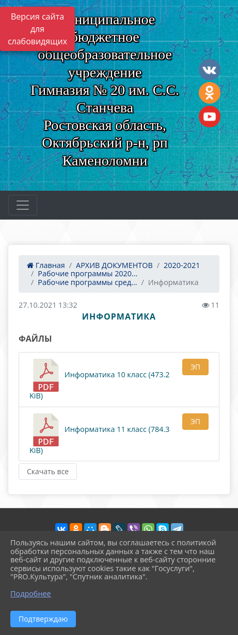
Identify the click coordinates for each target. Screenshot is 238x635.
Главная (46, 265)
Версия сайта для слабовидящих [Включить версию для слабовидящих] (37, 29)
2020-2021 (182, 265)
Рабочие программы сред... (87, 282)
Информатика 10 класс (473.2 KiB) (99, 379)
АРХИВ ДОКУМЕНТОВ (114, 265)
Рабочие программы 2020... (87, 273)
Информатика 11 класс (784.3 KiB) (99, 434)
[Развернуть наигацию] (22, 205)
